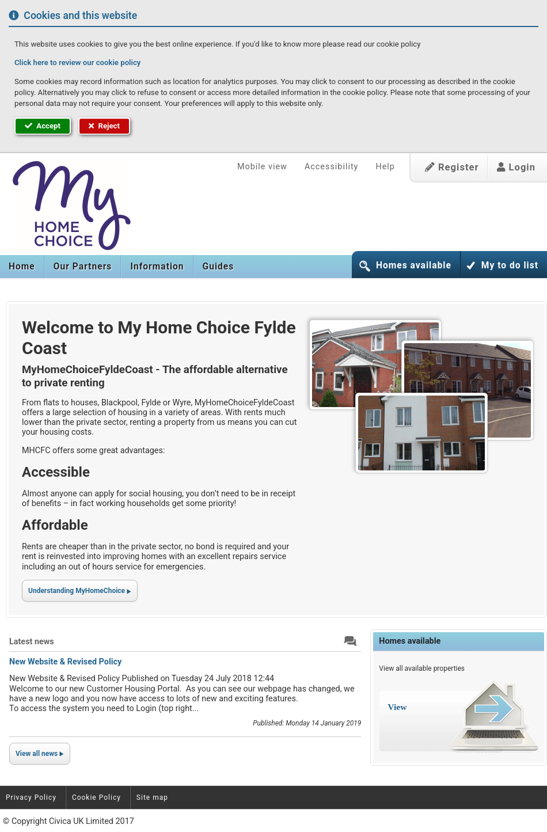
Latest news (31, 642)
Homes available (413, 265)
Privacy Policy (31, 797)
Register (452, 167)
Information (157, 266)
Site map (152, 797)
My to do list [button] (509, 265)
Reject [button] (104, 125)
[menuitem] (22, 266)
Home (22, 266)
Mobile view (262, 167)
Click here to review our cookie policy (77, 62)
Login (516, 167)
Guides (218, 266)
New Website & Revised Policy (65, 662)
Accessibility (332, 167)
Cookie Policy (96, 797)
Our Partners (83, 266)
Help (384, 167)
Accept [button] (42, 125)
